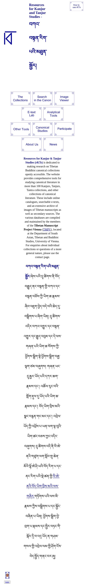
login (7, 582)
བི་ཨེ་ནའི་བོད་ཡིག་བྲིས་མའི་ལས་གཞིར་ (42, 486)
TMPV (47, 229)
